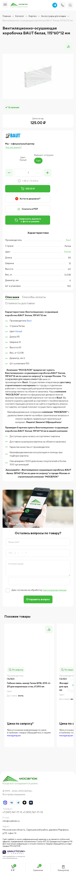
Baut (68, 240)
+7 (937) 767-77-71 (12, 812)
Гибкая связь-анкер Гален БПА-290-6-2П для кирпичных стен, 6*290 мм (29, 685)
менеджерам (14, 735)
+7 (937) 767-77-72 (33, 812)
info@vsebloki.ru (11, 821)
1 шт (38, 160)
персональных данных (54, 590)
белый (67, 251)
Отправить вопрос (38, 599)
